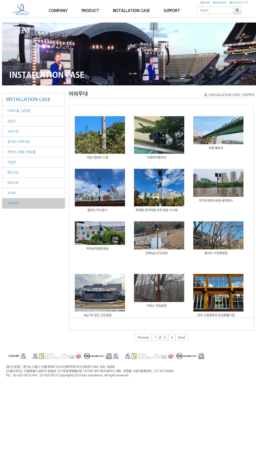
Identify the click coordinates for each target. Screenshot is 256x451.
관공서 (11, 121)
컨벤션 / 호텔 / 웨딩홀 (21, 152)
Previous (143, 337)
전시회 (11, 193)
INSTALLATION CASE (28, 99)
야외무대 (12, 203)
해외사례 (12, 182)
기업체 (11, 162)
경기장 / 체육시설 (18, 141)
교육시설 (12, 131)
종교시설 (12, 172)
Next (181, 337)
